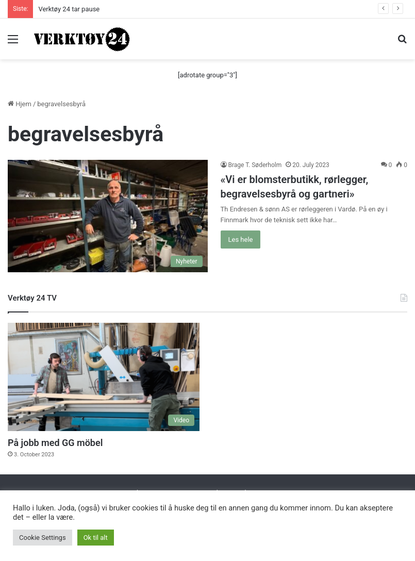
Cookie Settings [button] (42, 537)
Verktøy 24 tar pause (68, 9)
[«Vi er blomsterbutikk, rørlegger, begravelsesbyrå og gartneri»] (108, 216)
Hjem (19, 104)
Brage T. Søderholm (255, 165)
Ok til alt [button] (96, 537)
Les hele (240, 239)
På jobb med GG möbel (55, 442)
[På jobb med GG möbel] (104, 377)
